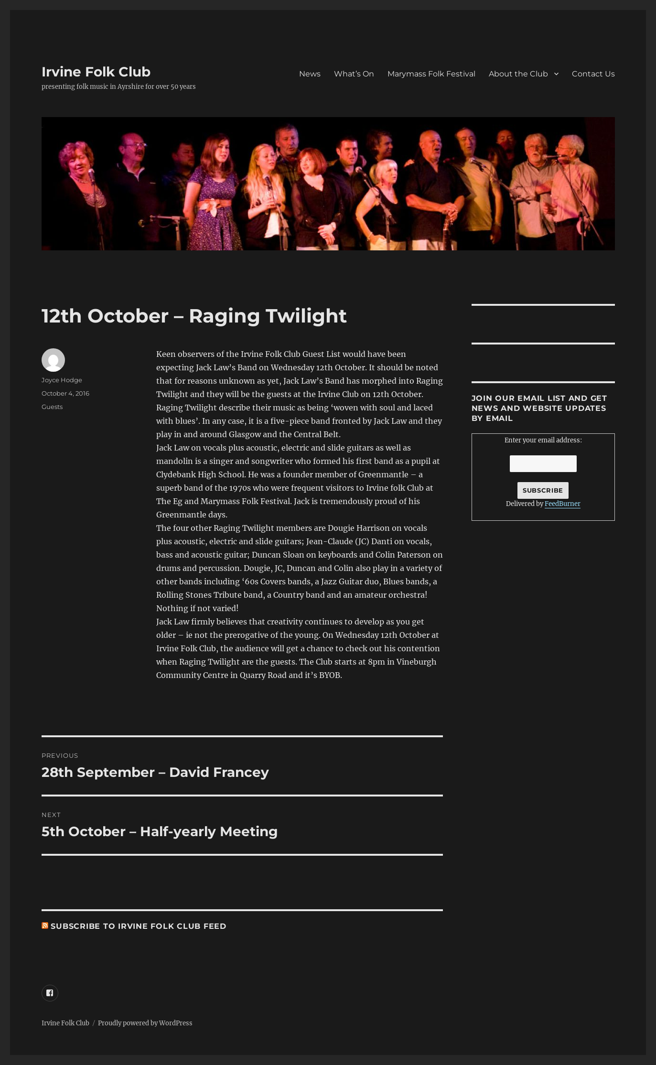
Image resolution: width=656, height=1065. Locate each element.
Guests (52, 406)
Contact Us (593, 73)
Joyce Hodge (62, 380)
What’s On (354, 73)
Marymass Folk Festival (431, 73)
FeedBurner (563, 504)
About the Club (518, 73)
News (310, 73)
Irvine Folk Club (96, 72)
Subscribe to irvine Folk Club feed (138, 926)
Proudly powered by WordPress (145, 1023)
